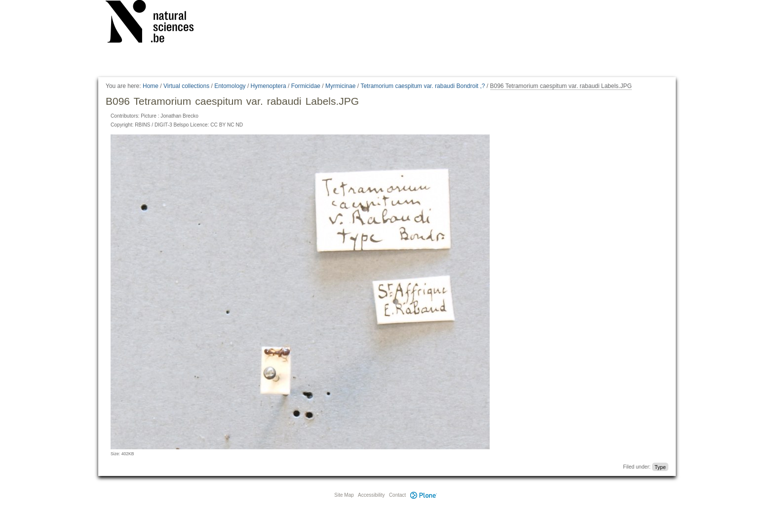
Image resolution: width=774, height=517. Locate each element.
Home (150, 86)
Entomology (229, 86)
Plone (423, 495)
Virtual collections (186, 86)
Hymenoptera (268, 86)
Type (660, 467)
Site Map (343, 495)
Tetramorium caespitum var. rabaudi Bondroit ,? (422, 86)
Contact (397, 495)
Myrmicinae (340, 86)
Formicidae (305, 86)
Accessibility (371, 495)
